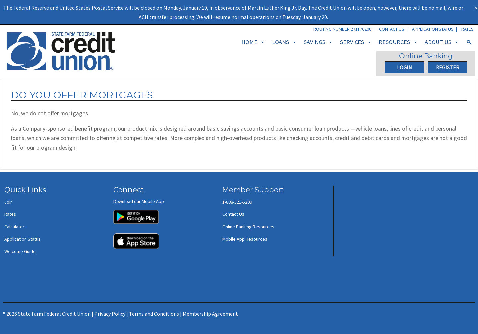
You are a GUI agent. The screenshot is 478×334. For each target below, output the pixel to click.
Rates (467, 29)
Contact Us (391, 29)
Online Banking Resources (248, 227)
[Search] (469, 42)
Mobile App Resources (244, 239)
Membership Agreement (210, 313)
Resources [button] (398, 42)
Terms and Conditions (154, 313)
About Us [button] (442, 42)
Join (8, 202)
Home (253, 42)
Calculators (15, 227)
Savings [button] (318, 42)
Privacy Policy (109, 313)
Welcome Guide (20, 251)
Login (404, 67)
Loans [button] (284, 42)
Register (447, 67)
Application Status (433, 29)
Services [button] (356, 42)
